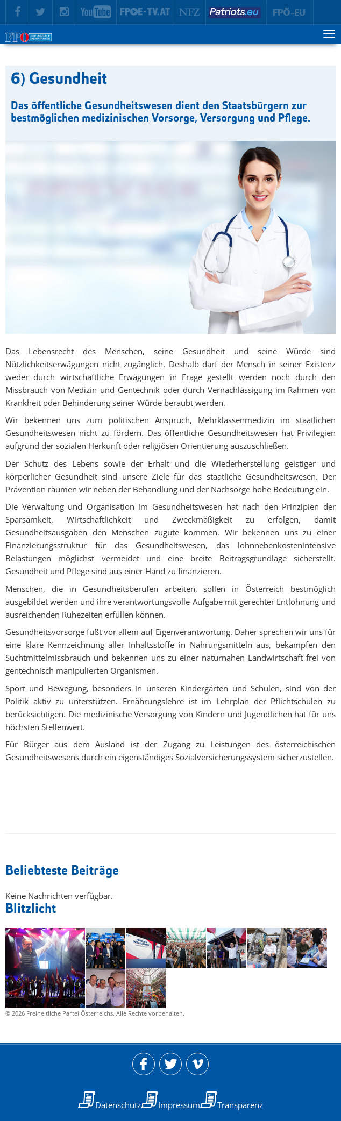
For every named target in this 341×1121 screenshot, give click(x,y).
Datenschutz (118, 1104)
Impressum (179, 1104)
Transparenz (240, 1104)
